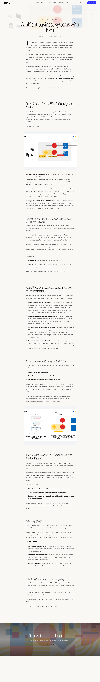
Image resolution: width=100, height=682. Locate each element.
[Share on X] (59, 36)
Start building (92, 2)
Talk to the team (50, 644)
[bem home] (7, 3)
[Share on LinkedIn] (60, 36)
